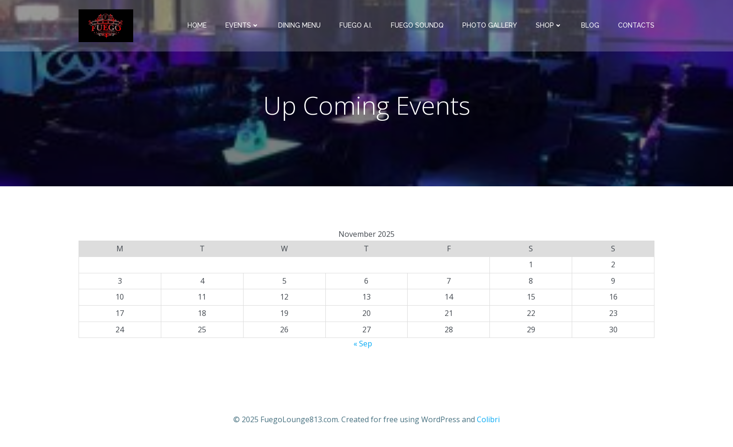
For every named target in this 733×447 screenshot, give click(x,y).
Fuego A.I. (355, 25)
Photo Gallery (489, 25)
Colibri (488, 419)
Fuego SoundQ (417, 25)
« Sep (362, 343)
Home (197, 25)
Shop (549, 25)
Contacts (636, 25)
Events (242, 25)
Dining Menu (299, 25)
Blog (590, 25)
